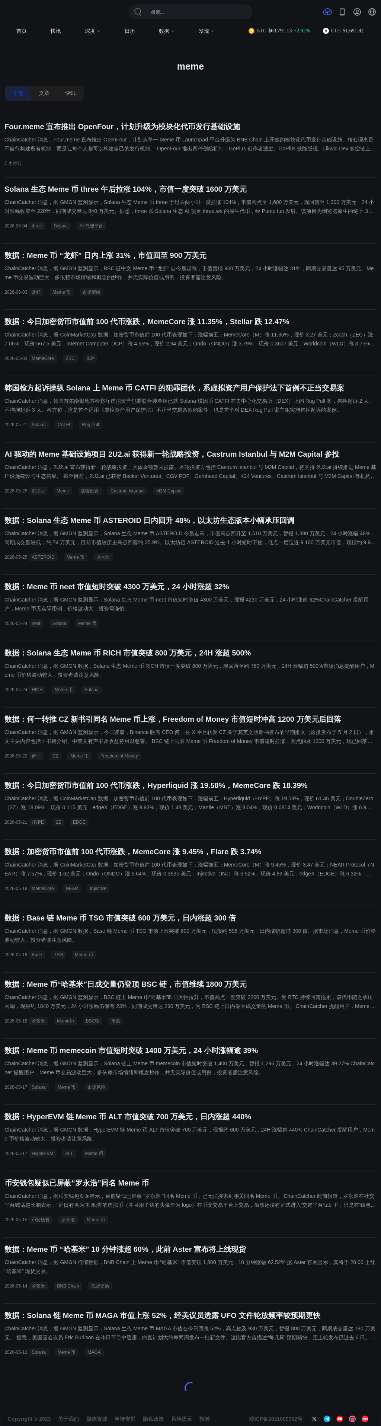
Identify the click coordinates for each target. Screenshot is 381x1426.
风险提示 (181, 1419)
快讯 (56, 31)
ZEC (70, 358)
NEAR (72, 888)
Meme (63, 491)
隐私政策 (153, 1419)
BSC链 (93, 1021)
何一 (36, 756)
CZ (55, 756)
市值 (115, 1021)
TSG (58, 954)
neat (36, 623)
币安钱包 (40, 1219)
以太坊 (103, 557)
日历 (130, 31)
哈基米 (38, 1021)
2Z (58, 822)
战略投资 (90, 491)
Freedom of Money (119, 756)
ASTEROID (43, 557)
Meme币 (65, 1021)
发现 (207, 31)
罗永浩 (68, 1219)
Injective (98, 888)
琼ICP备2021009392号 (275, 1419)
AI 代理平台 (91, 226)
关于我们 (68, 1419)
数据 (167, 31)
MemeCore (43, 358)
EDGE (79, 822)
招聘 (204, 1419)
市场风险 (96, 1087)
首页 (21, 31)
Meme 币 (61, 292)
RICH (37, 689)
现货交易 (100, 1286)
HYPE (38, 822)
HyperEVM (42, 1153)
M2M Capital (168, 491)
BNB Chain (68, 1286)
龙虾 (36, 292)
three (37, 226)
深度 (93, 31)
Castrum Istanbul (127, 491)
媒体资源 (96, 1419)
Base (37, 954)
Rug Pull (90, 424)
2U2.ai (38, 491)
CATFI (64, 424)
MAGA (93, 1352)
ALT (69, 1153)
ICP (90, 358)
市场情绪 (91, 292)
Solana (61, 226)
